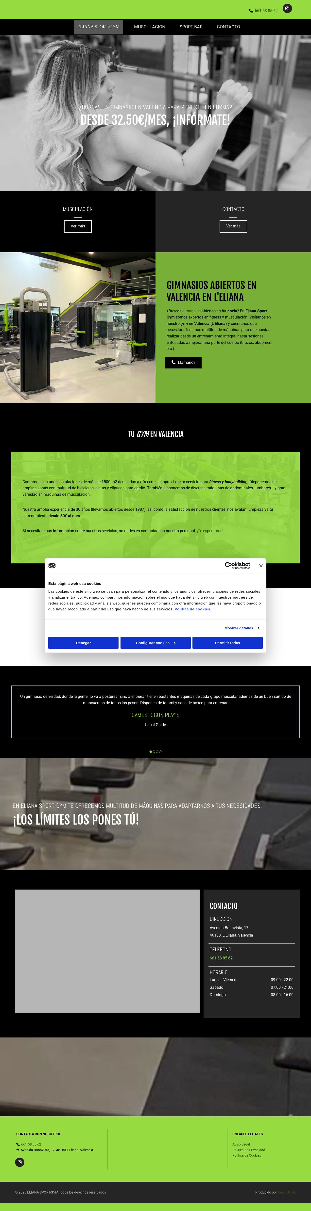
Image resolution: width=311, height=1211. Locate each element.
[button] (78, 226)
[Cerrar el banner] (261, 565)
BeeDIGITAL (287, 1192)
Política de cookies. (192, 609)
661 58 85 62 (266, 10)
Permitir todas (227, 643)
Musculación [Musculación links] (148, 26)
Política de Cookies (246, 1155)
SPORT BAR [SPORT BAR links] (191, 26)
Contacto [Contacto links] (230, 26)
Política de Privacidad (248, 1149)
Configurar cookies (155, 643)
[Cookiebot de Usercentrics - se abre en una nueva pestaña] (228, 565)
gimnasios (191, 310)
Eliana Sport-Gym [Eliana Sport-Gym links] (97, 26)
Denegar (83, 643)
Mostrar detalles (239, 628)
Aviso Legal (241, 1144)
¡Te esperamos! (210, 530)
